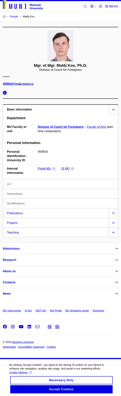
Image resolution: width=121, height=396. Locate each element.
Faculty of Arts (96, 126)
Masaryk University (23, 342)
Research (9, 259)
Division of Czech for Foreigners (61, 126)
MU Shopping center (77, 310)
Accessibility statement (31, 346)
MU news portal (12, 310)
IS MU (67, 168)
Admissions (11, 248)
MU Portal (55, 310)
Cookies (51, 346)
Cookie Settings (20, 375)
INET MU (41, 310)
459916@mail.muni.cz (18, 83)
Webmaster (9, 346)
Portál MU (46, 168)
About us (9, 271)
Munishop (98, 310)
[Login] (100, 6)
